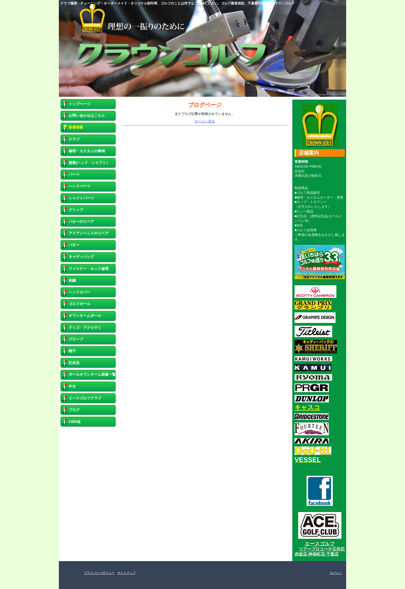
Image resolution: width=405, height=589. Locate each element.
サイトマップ (126, 572)
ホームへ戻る (205, 121)
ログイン (336, 572)
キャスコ (307, 407)
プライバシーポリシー (99, 572)
